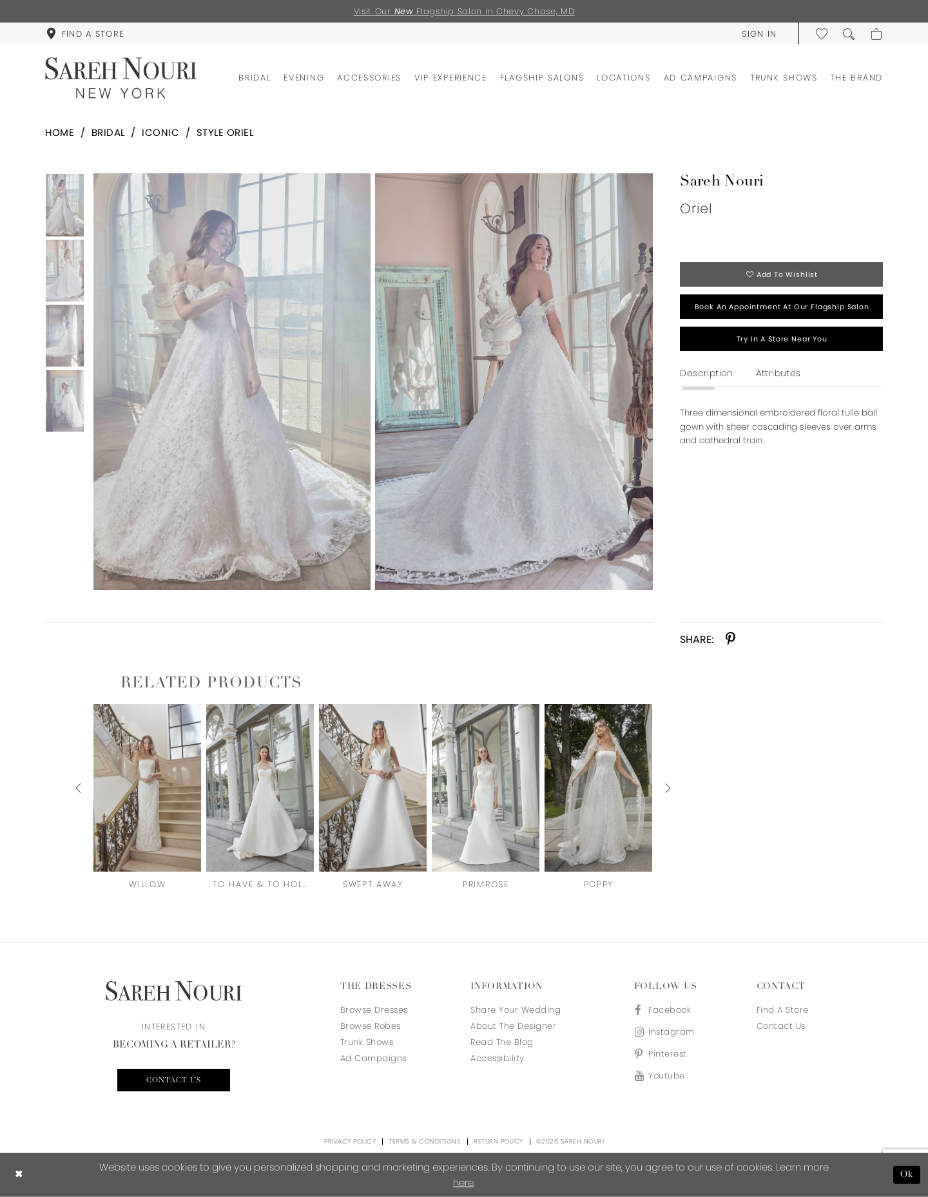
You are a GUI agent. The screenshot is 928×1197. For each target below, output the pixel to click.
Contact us (173, 1080)
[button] (759, 33)
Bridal (108, 132)
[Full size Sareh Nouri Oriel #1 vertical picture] (514, 381)
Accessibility (497, 1058)
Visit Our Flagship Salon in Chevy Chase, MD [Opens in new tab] (464, 11)
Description (706, 373)
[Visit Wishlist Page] (822, 33)
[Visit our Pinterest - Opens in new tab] (664, 1054)
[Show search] (849, 33)
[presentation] (147, 787)
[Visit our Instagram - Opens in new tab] (664, 1032)
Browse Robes (370, 1026)
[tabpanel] (229, 381)
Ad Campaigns (373, 1058)
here (463, 1182)
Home (59, 132)
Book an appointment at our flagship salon (782, 307)
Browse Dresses (374, 1010)
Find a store (783, 1010)
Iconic (160, 132)
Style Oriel (225, 132)
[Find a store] (85, 33)
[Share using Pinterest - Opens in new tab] (730, 639)
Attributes (778, 373)
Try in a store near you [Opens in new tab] (782, 339)
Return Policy (498, 1141)
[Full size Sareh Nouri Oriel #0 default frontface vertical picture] (232, 381)
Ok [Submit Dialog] (907, 1174)
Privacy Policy (350, 1141)
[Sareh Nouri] (121, 78)
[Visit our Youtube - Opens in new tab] (664, 1076)
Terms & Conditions (425, 1141)
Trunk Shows (367, 1042)
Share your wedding (515, 1010)
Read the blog (502, 1042)
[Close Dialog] (19, 1175)
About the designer (513, 1026)
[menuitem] (85, 33)
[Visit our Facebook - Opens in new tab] (664, 1010)
